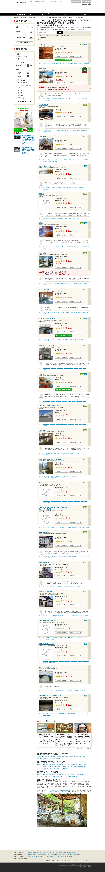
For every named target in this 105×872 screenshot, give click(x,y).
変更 (31, 32)
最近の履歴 (86, 1)
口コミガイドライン (73, 861)
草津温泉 (30, 854)
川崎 (32, 856)
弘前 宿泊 (53, 63)
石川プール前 (51, 756)
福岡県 (73, 852)
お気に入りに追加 (76, 56)
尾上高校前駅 (46, 477)
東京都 (52, 852)
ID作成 (89, 4)
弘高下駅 (76, 63)
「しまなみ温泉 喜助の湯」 (51, 791)
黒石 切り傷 (58, 401)
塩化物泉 (73, 764)
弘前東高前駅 (86, 63)
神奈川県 (30, 852)
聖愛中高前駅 (84, 98)
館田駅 (65, 218)
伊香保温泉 (55, 854)
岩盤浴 (20, 90)
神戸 (71, 856)
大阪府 (56, 852)
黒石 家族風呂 (60, 218)
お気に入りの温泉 (76, 1)
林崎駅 (44, 369)
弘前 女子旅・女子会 (66, 159)
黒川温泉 (67, 854)
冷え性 (54, 764)
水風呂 (50, 768)
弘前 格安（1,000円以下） (61, 424)
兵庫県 (43, 852)
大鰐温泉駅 (82, 556)
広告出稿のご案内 (62, 861)
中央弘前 (58, 758)
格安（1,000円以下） (42, 764)
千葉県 (39, 852)
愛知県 (69, 852)
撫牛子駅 (71, 187)
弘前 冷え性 (64, 63)
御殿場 (51, 856)
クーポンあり (55, 35)
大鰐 (38, 756)
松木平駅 (86, 159)
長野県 (64, 852)
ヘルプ (81, 861)
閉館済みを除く (66, 35)
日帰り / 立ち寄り (23, 56)
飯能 (48, 856)
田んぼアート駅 (60, 477)
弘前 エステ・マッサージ (77, 159)
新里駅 (69, 218)
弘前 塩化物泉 (46, 63)
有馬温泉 (38, 854)
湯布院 (71, 854)
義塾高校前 (65, 756)
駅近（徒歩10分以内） (63, 768)
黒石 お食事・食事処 (48, 476)
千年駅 (74, 98)
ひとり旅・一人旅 (61, 764)
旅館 (85, 766)
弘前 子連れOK (68, 98)
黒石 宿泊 (53, 401)
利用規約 (84, 865)
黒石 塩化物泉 (46, 401)
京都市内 (62, 856)
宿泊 (50, 764)
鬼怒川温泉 (77, 854)
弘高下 (53, 758)
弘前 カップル (61, 98)
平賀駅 (73, 218)
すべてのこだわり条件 (24, 102)
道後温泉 (61, 854)
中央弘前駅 (70, 63)
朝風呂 (85, 764)
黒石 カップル (59, 312)
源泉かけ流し (79, 764)
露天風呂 (54, 766)
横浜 (29, 856)
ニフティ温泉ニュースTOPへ (83, 748)
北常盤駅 (84, 424)
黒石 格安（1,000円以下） (59, 476)
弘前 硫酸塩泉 (54, 98)
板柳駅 (84, 453)
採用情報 (89, 865)
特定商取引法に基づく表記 (75, 865)
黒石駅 (83, 691)
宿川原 (42, 756)
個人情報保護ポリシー (63, 865)
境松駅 (69, 527)
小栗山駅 (78, 98)
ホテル (54, 768)
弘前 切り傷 (58, 63)
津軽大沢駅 (54, 161)
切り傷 (70, 766)
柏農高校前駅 (85, 312)
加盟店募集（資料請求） (51, 861)
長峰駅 (48, 558)
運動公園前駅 (46, 189)
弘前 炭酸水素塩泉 (47, 247)
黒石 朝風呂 (46, 218)
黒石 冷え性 (52, 312)
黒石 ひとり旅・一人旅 (68, 312)
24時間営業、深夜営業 (24, 85)
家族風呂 (74, 766)
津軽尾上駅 (82, 476)
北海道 (60, 852)
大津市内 (67, 856)
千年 (84, 756)
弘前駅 (80, 63)
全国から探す (29, 27)
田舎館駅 (74, 527)
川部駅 (84, 368)
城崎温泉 (44, 854)
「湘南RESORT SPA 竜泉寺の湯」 (60, 790)
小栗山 (80, 756)
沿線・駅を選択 (24, 43)
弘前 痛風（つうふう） (48, 130)
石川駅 (77, 218)
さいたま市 (43, 856)
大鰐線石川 (58, 756)
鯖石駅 (44, 558)
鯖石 (46, 756)
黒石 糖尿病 (46, 312)
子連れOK (80, 766)
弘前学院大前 (47, 758)
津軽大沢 (71, 756)
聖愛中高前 (40, 758)
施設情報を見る (62, 56)
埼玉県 (35, 852)
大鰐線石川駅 (46, 340)
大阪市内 (56, 856)
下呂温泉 (49, 854)
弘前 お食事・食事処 (68, 368)
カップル (39, 766)
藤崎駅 (80, 368)
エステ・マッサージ (42, 768)
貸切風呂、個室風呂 (62, 766)
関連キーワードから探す (20, 858)
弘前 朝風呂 (71, 424)
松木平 (76, 756)
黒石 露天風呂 (53, 218)
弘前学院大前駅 (46, 100)
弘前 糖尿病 (57, 130)
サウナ (68, 764)
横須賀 (35, 856)
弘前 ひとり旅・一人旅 (56, 159)
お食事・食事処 (47, 766)
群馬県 (47, 852)
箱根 (34, 854)
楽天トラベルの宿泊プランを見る (63, 59)
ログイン (84, 4)
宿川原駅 (87, 556)
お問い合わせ (88, 861)
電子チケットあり (44, 35)
